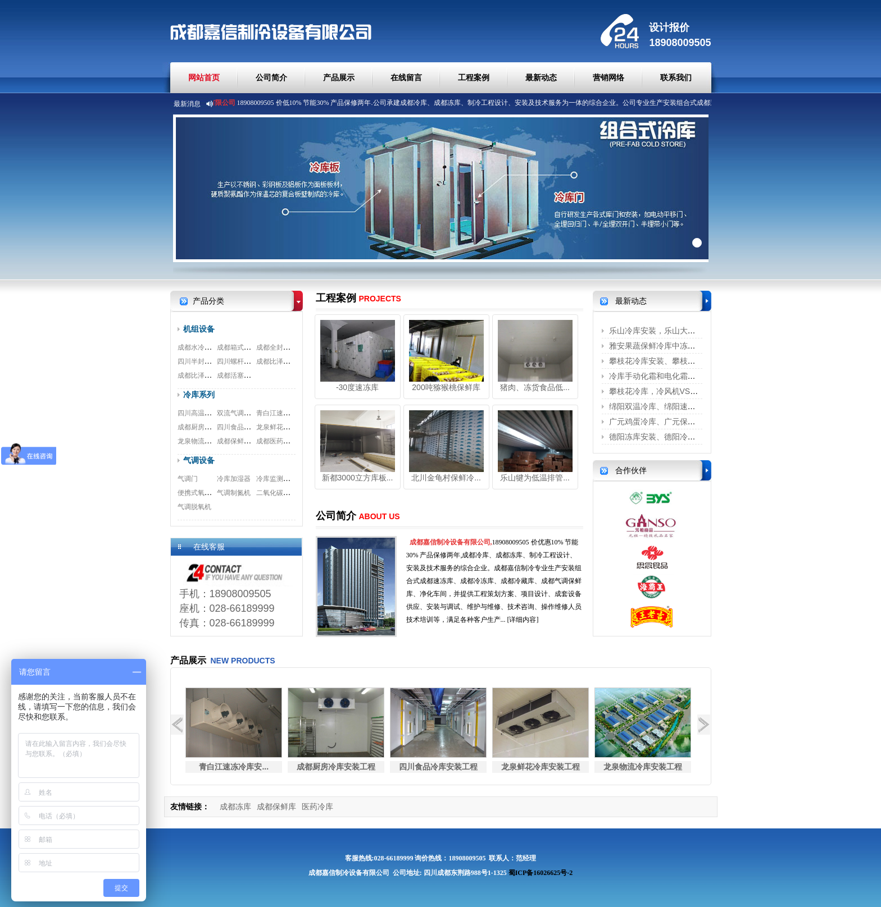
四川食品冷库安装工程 (250, 427)
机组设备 (199, 328)
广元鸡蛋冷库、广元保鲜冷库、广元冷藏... (683, 421)
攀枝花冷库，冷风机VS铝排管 (661, 391)
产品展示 (339, 77)
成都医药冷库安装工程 (290, 441)
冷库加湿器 (234, 479)
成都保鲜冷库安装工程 (250, 441)
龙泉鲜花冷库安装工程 (290, 427)
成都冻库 (235, 806)
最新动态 (541, 77)
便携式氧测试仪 (201, 493)
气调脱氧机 (194, 507)
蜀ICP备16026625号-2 (540, 873)
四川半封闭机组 (201, 361)
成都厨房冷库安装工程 (211, 427)
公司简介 (271, 77)
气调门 (188, 479)
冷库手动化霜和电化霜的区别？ (664, 376)
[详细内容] (523, 620)
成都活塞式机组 (240, 375)
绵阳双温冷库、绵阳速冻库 (656, 406)
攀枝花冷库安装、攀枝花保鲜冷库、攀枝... (683, 360)
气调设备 (199, 460)
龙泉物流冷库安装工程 (211, 441)
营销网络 (608, 77)
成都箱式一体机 (240, 347)
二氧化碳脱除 (276, 493)
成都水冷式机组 (201, 347)
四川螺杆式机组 (240, 361)
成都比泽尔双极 (201, 375)
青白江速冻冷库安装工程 (293, 413)
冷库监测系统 (276, 479)
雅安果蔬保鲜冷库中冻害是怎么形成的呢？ (684, 345)
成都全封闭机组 (279, 347)
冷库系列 (199, 394)
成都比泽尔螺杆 (279, 361)
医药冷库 (317, 806)
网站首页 (204, 77)
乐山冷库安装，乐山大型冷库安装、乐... (679, 330)
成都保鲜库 (276, 806)
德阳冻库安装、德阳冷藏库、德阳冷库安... (683, 436)
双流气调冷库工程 (244, 413)
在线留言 (406, 77)
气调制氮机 (234, 493)
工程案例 (473, 77)
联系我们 (676, 77)
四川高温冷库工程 (204, 413)
